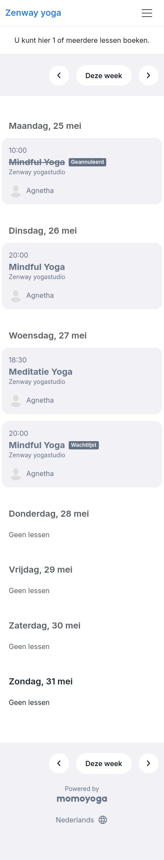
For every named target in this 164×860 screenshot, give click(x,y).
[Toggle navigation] (147, 13)
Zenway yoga (33, 12)
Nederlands (82, 820)
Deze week (103, 75)
